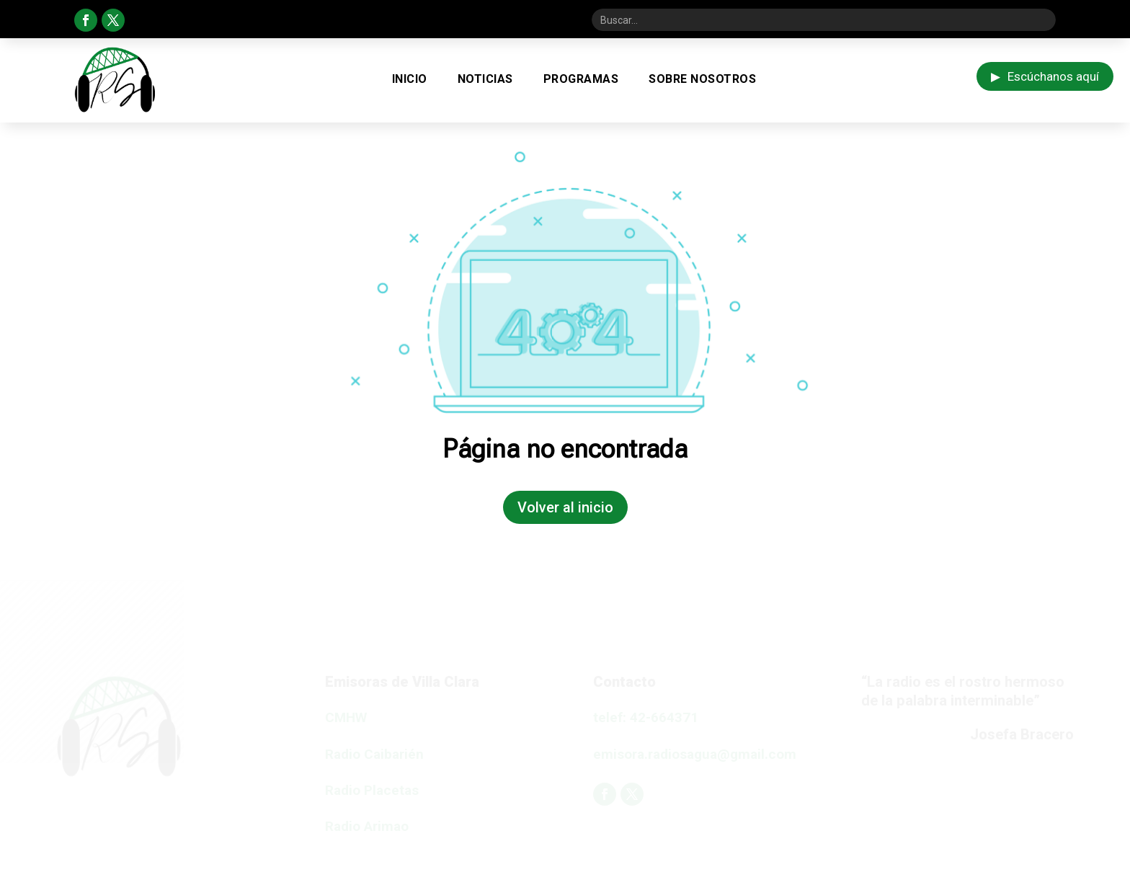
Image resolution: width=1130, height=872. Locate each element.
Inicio (409, 79)
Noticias (485, 79)
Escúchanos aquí (1045, 76)
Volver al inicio (565, 507)
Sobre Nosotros (702, 79)
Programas (581, 79)
